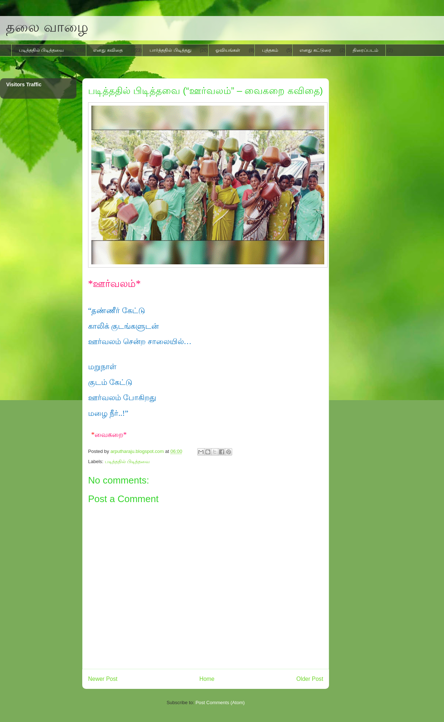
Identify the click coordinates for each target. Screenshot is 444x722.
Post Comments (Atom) (220, 702)
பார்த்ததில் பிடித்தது (170, 50)
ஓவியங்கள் (227, 50)
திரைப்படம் (365, 50)
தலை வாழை (47, 27)
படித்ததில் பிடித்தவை (41, 50)
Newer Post (103, 679)
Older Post (309, 679)
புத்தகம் (270, 50)
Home (207, 679)
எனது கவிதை (108, 50)
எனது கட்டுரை (315, 50)
